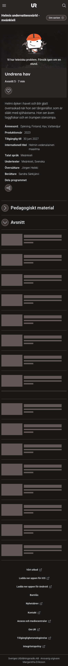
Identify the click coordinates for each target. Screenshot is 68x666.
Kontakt (34, 612)
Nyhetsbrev (34, 603)
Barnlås (34, 595)
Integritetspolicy (34, 646)
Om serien (56, 17)
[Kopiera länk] (8, 188)
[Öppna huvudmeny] (4, 5)
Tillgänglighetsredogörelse (34, 638)
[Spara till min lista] (8, 90)
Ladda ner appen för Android (34, 586)
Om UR (34, 629)
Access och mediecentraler (34, 621)
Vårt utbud (34, 569)
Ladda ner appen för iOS (34, 578)
